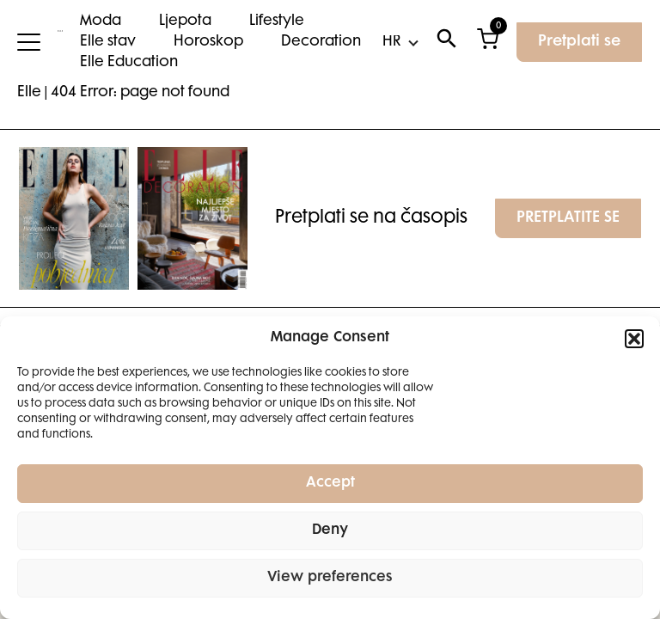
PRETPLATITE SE (568, 218)
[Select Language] (399, 42)
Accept (330, 483)
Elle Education (129, 63)
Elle (29, 93)
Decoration (321, 42)
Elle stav (108, 42)
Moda (100, 21)
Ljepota (185, 21)
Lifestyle (276, 21)
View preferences (330, 578)
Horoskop (208, 42)
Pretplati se (579, 42)
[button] (634, 338)
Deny (330, 530)
